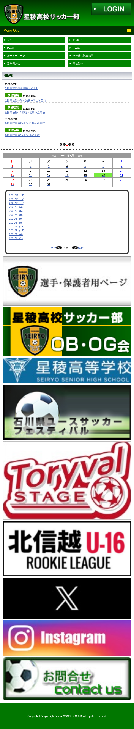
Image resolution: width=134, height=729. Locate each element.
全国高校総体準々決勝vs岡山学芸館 (25, 100)
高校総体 (78, 63)
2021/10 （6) (16, 203)
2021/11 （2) (16, 199)
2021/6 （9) (16, 218)
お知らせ (78, 40)
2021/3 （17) (16, 230)
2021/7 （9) (16, 214)
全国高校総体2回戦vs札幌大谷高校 (25, 123)
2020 (53, 248)
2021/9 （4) (16, 207)
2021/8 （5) (16, 211)
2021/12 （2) (16, 195)
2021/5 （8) (16, 222)
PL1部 (10, 47)
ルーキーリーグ (16, 55)
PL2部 (76, 47)
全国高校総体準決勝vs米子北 (21, 88)
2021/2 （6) (16, 234)
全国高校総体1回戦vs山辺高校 (22, 135)
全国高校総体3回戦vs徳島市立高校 (25, 112)
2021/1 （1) (16, 238)
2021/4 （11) (16, 226)
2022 (81, 248)
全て (9, 40)
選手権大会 (13, 63)
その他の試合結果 (83, 55)
